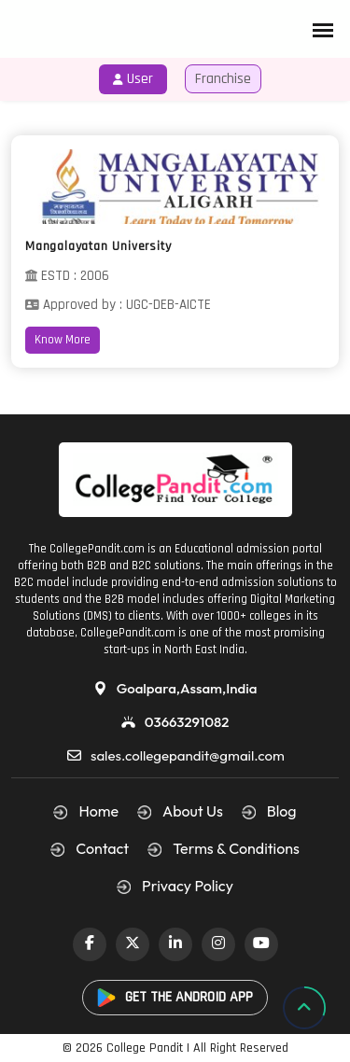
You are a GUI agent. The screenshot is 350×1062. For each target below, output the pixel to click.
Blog (282, 811)
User (133, 79)
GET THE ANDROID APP (175, 997)
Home (98, 811)
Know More (63, 339)
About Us (192, 811)
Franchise (223, 79)
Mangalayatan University (98, 246)
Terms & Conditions (236, 848)
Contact (102, 848)
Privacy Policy (187, 885)
